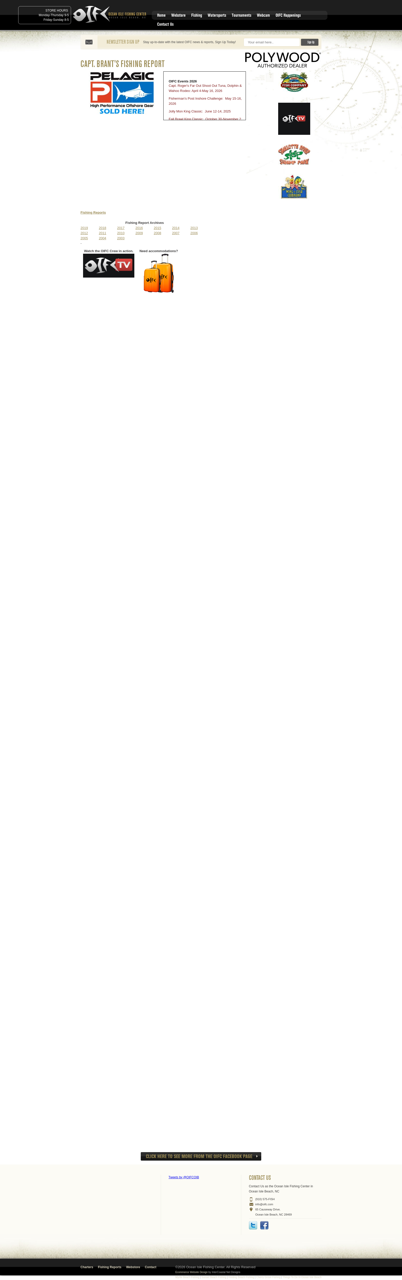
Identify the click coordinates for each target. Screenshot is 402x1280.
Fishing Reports (93, 212)
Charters (87, 1267)
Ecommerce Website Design (191, 1272)
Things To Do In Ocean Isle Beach (302, 1277)
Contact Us (165, 24)
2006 (194, 233)
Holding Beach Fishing (241, 1277)
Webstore (178, 15)
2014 (175, 228)
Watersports (217, 15)
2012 (84, 233)
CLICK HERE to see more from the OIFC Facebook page (199, 1156)
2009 (139, 233)
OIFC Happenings (288, 15)
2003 (121, 238)
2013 (194, 228)
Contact (150, 1267)
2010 (121, 233)
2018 (102, 228)
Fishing (196, 15)
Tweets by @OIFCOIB (183, 1177)
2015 (157, 228)
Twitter (253, 1225)
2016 (139, 228)
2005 (84, 238)
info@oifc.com (264, 1204)
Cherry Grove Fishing (268, 1277)
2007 (175, 233)
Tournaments (241, 15)
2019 (84, 228)
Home (161, 15)
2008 (157, 233)
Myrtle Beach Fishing (187, 1277)
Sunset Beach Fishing (214, 1277)
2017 (121, 228)
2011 (102, 233)
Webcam (263, 15)
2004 (102, 238)
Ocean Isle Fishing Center (110, 15)
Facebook (264, 1225)
